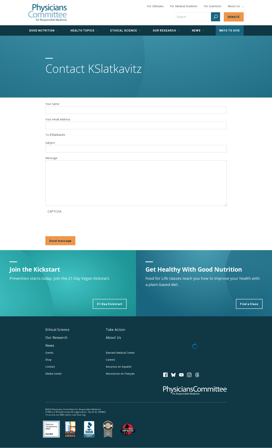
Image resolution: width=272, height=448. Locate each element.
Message (51, 158)
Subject (50, 142)
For (183, 6)
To (47, 135)
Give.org (81, 414)
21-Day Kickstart (109, 304)
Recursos (118, 366)
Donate (234, 16)
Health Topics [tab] (84, 30)
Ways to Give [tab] (229, 30)
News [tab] (198, 30)
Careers (110, 359)
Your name (52, 104)
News (49, 345)
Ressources (120, 373)
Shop (48, 359)
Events (49, 352)
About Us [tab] (236, 6)
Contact (50, 366)
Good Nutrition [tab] (43, 30)
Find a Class (249, 304)
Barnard (120, 352)
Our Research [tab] (166, 30)
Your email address (57, 119)
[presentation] (76, 222)
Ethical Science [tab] (125, 30)
